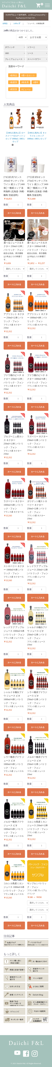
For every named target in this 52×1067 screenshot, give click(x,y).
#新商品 (13, 75)
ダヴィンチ (10, 47)
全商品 (4, 23)
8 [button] (37, 145)
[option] (15, 126)
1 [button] (8, 145)
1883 (7, 53)
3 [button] (16, 145)
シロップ (16, 23)
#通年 (35, 82)
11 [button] (18, 148)
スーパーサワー (34, 59)
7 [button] (33, 145)
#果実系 (13, 89)
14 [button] (31, 148)
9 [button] (41, 145)
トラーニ (31, 47)
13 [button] (27, 148)
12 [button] (23, 148)
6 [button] (29, 145)
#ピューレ (26, 89)
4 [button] (21, 145)
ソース (30, 53)
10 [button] (46, 145)
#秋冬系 (25, 82)
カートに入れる (14, 213)
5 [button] (25, 145)
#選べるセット (28, 75)
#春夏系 (13, 82)
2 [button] (12, 145)
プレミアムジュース (13, 59)
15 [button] (35, 148)
